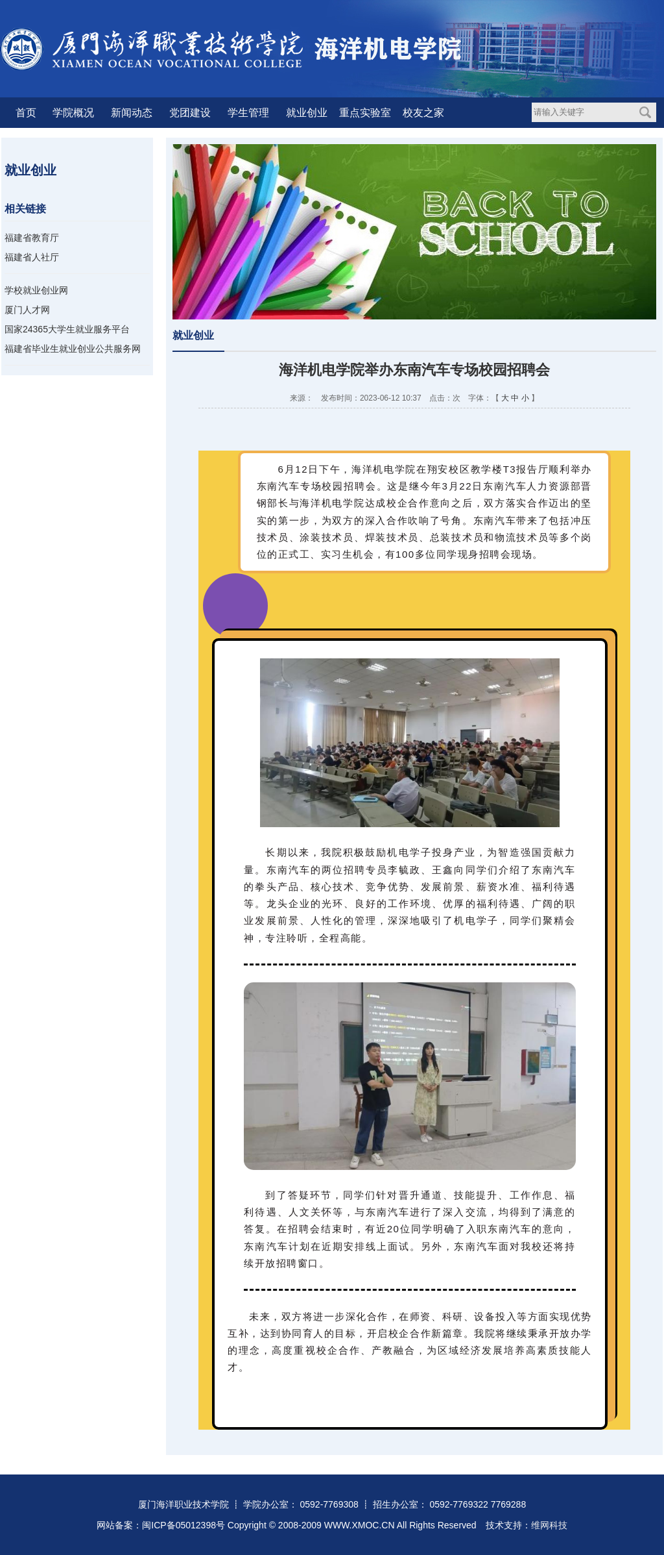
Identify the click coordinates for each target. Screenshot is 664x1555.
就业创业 (306, 112)
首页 (26, 112)
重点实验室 (365, 112)
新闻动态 (131, 112)
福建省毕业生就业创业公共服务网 (73, 348)
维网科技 (549, 1525)
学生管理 (248, 112)
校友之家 (423, 112)
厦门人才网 (27, 310)
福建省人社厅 (32, 257)
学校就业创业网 (36, 290)
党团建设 (190, 112)
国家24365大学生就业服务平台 (67, 329)
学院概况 (73, 112)
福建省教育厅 (32, 237)
